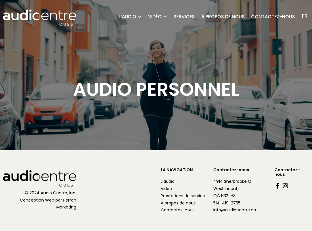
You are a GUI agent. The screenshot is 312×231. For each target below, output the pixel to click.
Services (184, 16)
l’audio (127, 16)
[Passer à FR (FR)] (304, 16)
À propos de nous (223, 16)
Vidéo (155, 16)
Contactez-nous (273, 16)
